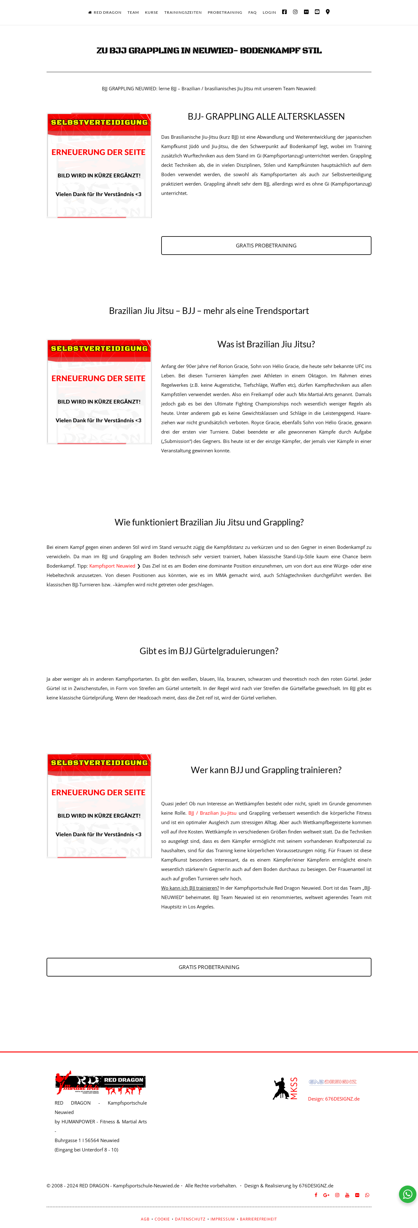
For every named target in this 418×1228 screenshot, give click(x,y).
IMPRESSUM (223, 1219)
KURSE (151, 12)
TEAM (133, 12)
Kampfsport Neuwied (112, 566)
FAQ (252, 12)
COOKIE (162, 1219)
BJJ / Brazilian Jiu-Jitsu (213, 813)
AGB (145, 1219)
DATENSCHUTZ (190, 1219)
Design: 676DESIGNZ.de (334, 1099)
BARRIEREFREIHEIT (258, 1219)
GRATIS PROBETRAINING (266, 245)
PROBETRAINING (225, 12)
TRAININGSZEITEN (183, 12)
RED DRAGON (105, 12)
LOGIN (269, 12)
